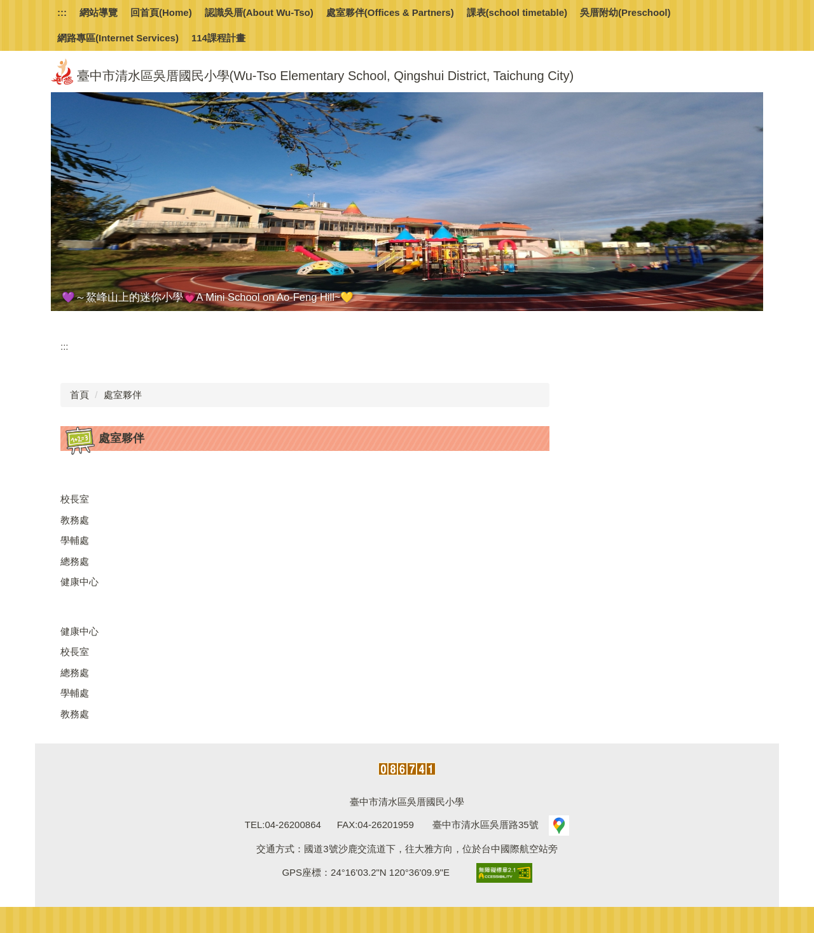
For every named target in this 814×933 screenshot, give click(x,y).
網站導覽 (98, 12)
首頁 (79, 394)
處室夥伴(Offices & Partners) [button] (390, 12)
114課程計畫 (218, 37)
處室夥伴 (123, 394)
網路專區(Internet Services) (118, 37)
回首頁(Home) (161, 12)
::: (62, 12)
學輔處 (74, 540)
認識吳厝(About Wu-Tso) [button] (259, 12)
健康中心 (79, 581)
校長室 (74, 499)
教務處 (74, 520)
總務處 (74, 561)
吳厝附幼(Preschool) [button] (625, 12)
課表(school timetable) (517, 12)
